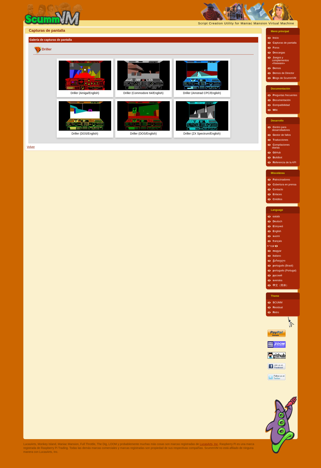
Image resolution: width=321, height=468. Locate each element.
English (277, 231)
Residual (278, 307)
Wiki (275, 110)
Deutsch (277, 221)
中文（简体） (281, 285)
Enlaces (277, 194)
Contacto (278, 189)
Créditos (277, 199)
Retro (276, 312)
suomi (276, 236)
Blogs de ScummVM (284, 78)
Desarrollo (277, 120)
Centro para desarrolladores (281, 128)
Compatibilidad (281, 105)
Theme (275, 296)
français (277, 241)
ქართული (279, 260)
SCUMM (278, 302)
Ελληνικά (278, 226)
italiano (277, 255)
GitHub (277, 152)
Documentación (280, 88)
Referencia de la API (284, 162)
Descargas (279, 52)
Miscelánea (278, 173)
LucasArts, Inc (209, 444)
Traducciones (280, 139)
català (276, 216)
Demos (277, 68)
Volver (31, 146)
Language (277, 210)
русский (277, 275)
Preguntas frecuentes (285, 95)
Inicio (276, 37)
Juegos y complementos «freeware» (280, 60)
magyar (277, 250)
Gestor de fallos (282, 135)
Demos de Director (283, 73)
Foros (276, 47)
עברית (270, 246)
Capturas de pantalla (284, 42)
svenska (277, 280)
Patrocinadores (281, 179)
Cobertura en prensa (284, 184)
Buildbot (277, 157)
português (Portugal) (284, 270)
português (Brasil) (283, 265)
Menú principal (280, 31)
